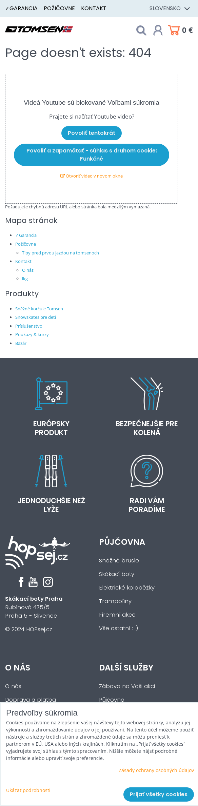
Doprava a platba (30, 700)
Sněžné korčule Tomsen (39, 309)
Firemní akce (117, 615)
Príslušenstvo (28, 326)
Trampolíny (115, 601)
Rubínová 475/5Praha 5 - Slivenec (34, 607)
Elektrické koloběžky (127, 588)
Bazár (20, 343)
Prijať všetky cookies (158, 794)
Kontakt (93, 8)
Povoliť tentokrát (91, 133)
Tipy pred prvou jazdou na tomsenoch (60, 253)
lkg (25, 278)
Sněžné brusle (119, 560)
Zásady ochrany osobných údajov (156, 770)
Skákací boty (116, 574)
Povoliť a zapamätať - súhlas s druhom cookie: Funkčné (91, 155)
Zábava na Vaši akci (127, 686)
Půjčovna (122, 541)
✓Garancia (21, 8)
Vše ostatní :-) (118, 628)
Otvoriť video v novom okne (91, 176)
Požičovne (59, 8)
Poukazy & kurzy (32, 334)
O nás (28, 270)
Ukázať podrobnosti (28, 790)
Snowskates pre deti (35, 317)
